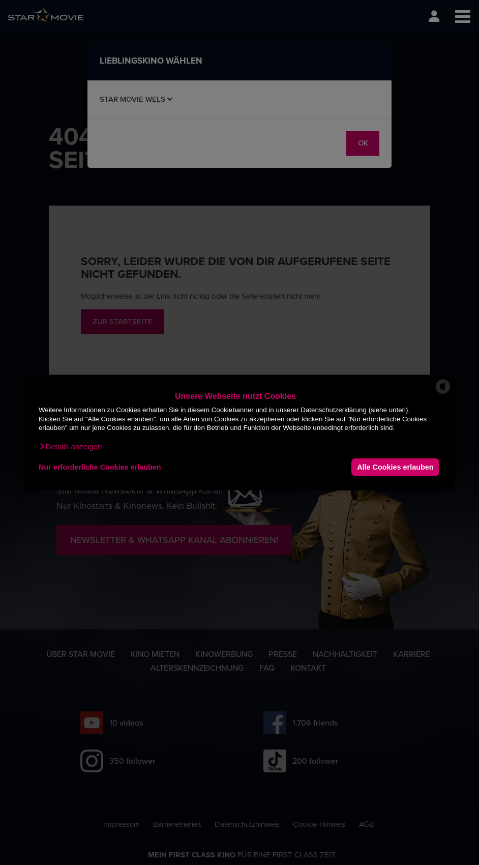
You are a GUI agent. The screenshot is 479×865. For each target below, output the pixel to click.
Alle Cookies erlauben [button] (395, 467)
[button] (70, 446)
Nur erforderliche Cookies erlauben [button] (100, 467)
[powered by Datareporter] (443, 393)
